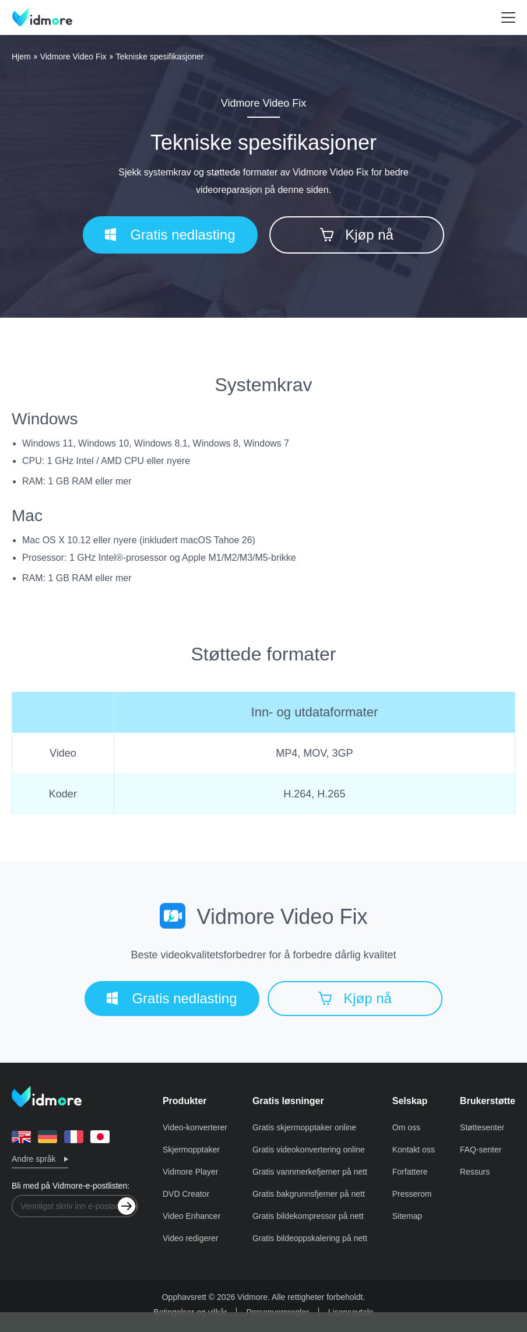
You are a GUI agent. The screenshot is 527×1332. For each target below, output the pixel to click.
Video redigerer (190, 1238)
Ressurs (475, 1171)
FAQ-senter (481, 1149)
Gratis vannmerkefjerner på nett (309, 1171)
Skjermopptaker (191, 1149)
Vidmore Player (190, 1171)
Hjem (21, 56)
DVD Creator (186, 1194)
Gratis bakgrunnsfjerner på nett (308, 1194)
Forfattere (410, 1171)
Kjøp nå (357, 234)
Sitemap (407, 1216)
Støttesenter (482, 1127)
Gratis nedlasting (170, 234)
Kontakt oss (413, 1149)
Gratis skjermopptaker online (304, 1127)
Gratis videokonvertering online (308, 1149)
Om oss (406, 1127)
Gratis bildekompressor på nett (308, 1216)
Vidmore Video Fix (73, 56)
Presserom (412, 1194)
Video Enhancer (191, 1216)
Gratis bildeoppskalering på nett (309, 1238)
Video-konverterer (195, 1127)
